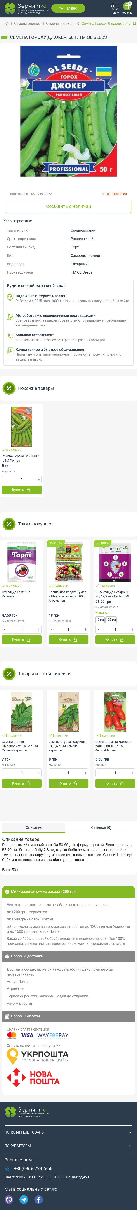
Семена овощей (27, 23)
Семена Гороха (58, 23)
